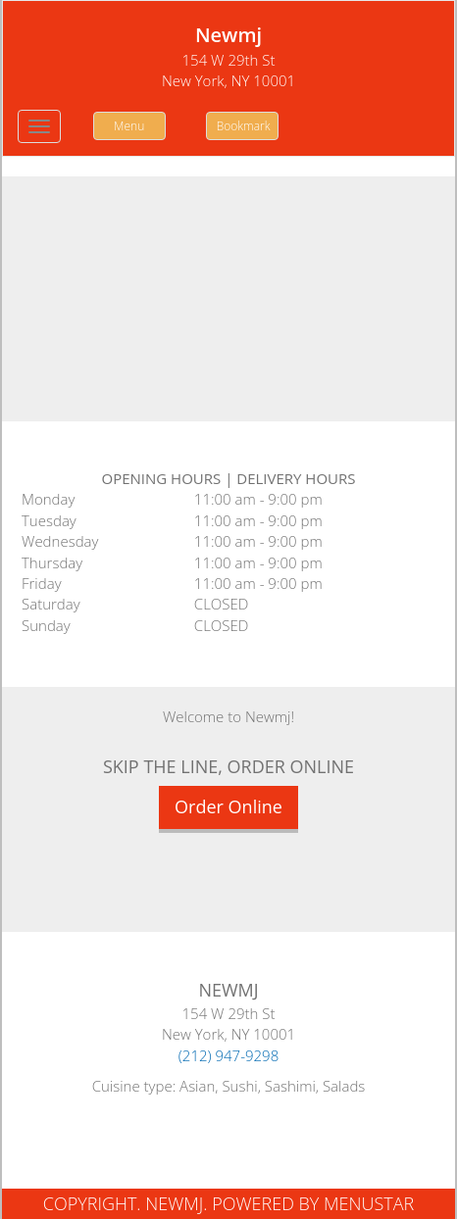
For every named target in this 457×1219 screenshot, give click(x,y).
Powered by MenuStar (313, 1203)
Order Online (228, 806)
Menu (129, 126)
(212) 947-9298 (228, 1055)
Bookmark (244, 126)
